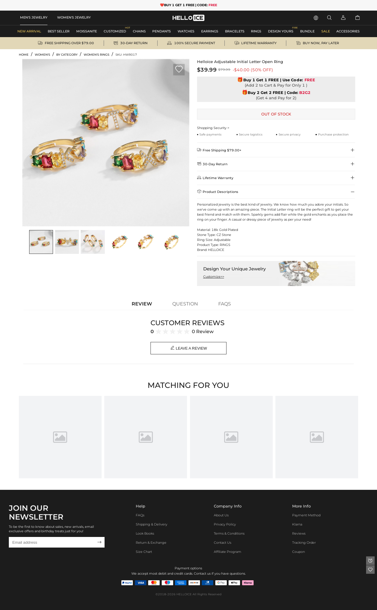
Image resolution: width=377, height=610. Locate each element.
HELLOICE (184, 594)
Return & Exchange (151, 543)
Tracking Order (304, 543)
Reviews (298, 534)
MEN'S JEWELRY (33, 17)
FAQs (140, 515)
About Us (221, 515)
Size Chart (144, 552)
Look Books (145, 534)
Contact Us (222, 543)
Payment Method (306, 515)
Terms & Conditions (229, 534)
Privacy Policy (225, 525)
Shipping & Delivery (151, 525)
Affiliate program (227, 552)
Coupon (298, 552)
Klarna (297, 525)
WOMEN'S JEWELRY (74, 17)
